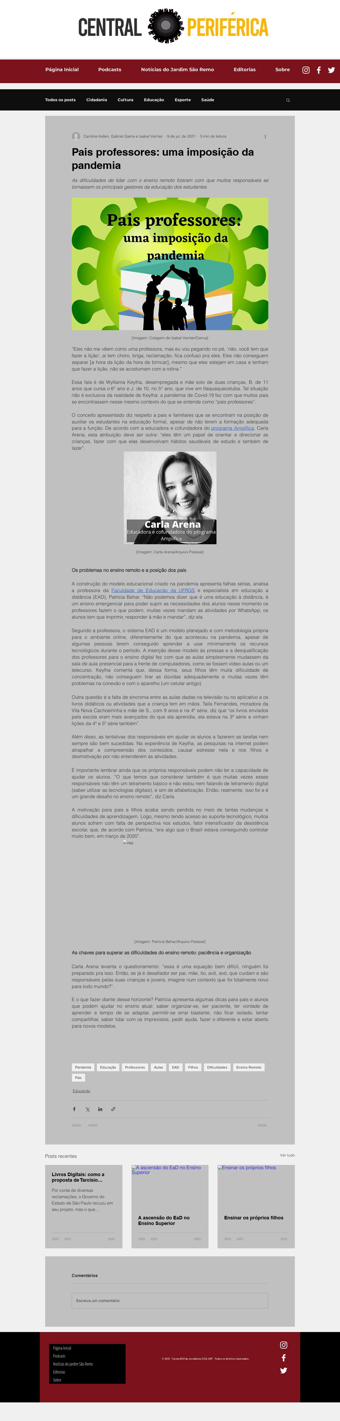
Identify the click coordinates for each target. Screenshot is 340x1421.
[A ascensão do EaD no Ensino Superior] (170, 1186)
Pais (78, 1077)
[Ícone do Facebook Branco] (319, 70)
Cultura (125, 99)
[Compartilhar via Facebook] (74, 1109)
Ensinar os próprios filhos (253, 1217)
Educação (154, 99)
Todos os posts (60, 99)
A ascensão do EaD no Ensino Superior (164, 1220)
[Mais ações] (265, 136)
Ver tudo (287, 1155)
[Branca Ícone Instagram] (306, 70)
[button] (288, 100)
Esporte (183, 99)
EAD (175, 1067)
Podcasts (59, 1356)
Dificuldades (217, 1067)
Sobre (57, 1380)
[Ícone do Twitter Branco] (331, 70)
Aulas (158, 1067)
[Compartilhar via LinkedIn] (100, 1109)
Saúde (207, 99)
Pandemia (83, 1067)
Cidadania (96, 99)
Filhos (193, 1067)
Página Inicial (62, 1348)
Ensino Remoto (248, 1067)
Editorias (59, 1372)
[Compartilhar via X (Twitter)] (87, 1109)
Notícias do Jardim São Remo (73, 1364)
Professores (135, 1067)
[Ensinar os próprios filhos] (256, 1186)
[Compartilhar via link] (113, 1109)
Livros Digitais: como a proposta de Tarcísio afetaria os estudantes (78, 1177)
